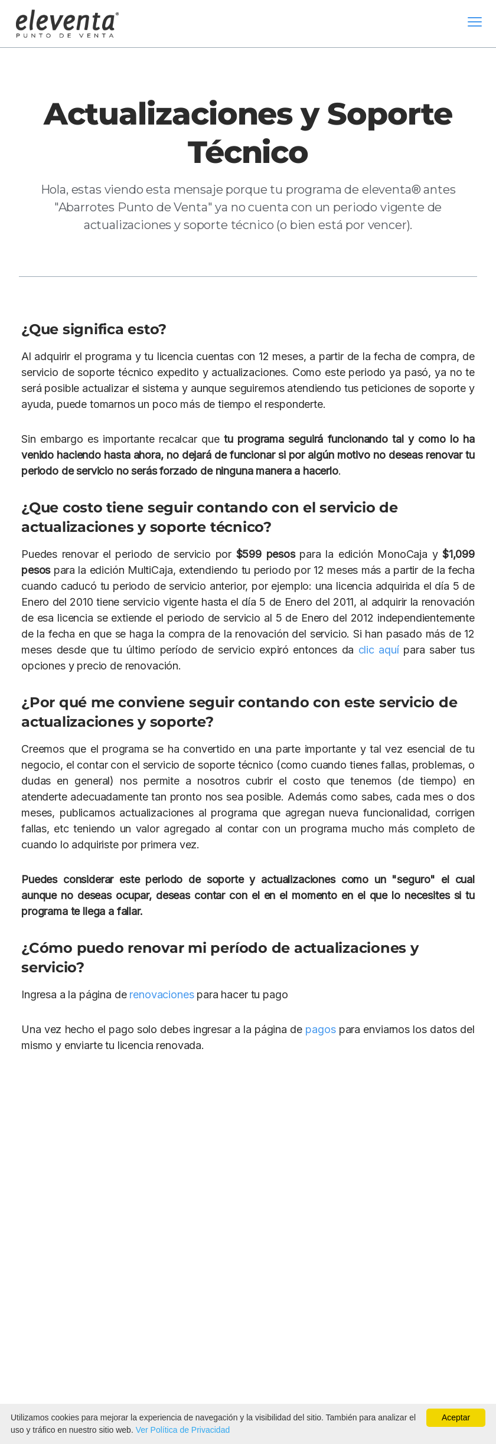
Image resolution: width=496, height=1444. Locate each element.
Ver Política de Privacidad (183, 1430)
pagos (320, 1029)
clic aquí (378, 649)
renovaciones (161, 994)
